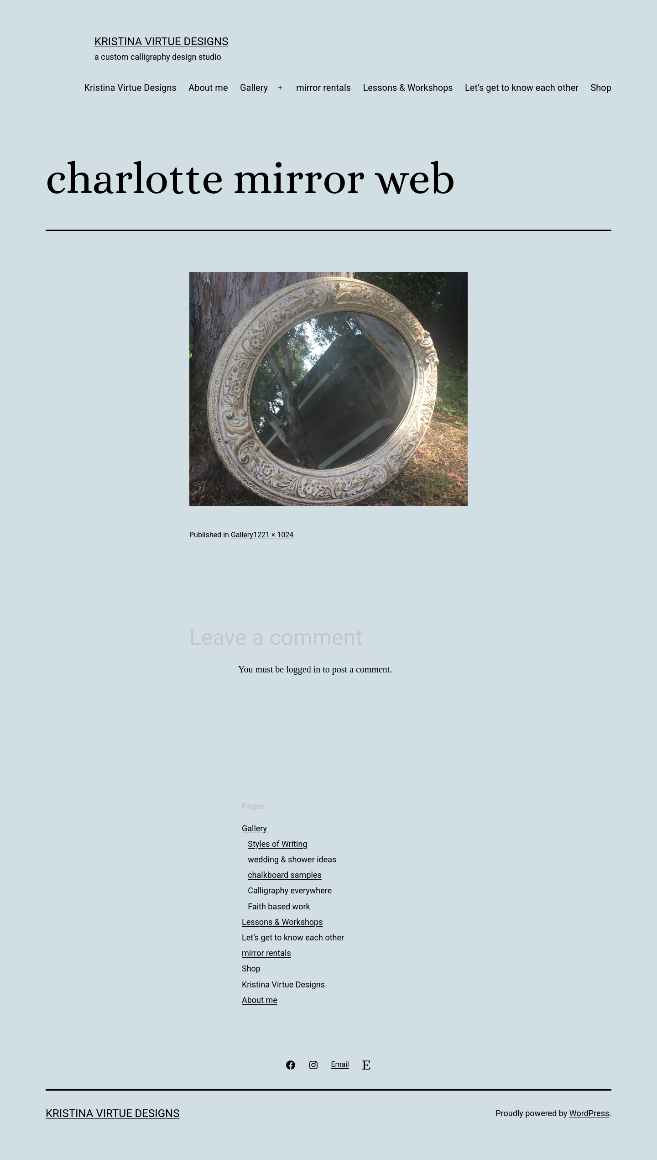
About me (208, 87)
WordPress (589, 1113)
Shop (600, 87)
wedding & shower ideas (292, 859)
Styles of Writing (277, 844)
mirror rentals (323, 87)
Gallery (254, 87)
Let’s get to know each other (522, 87)
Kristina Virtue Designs (161, 41)
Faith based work (279, 906)
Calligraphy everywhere (290, 890)
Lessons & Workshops (408, 87)
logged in (303, 669)
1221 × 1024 (273, 534)
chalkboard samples (285, 875)
